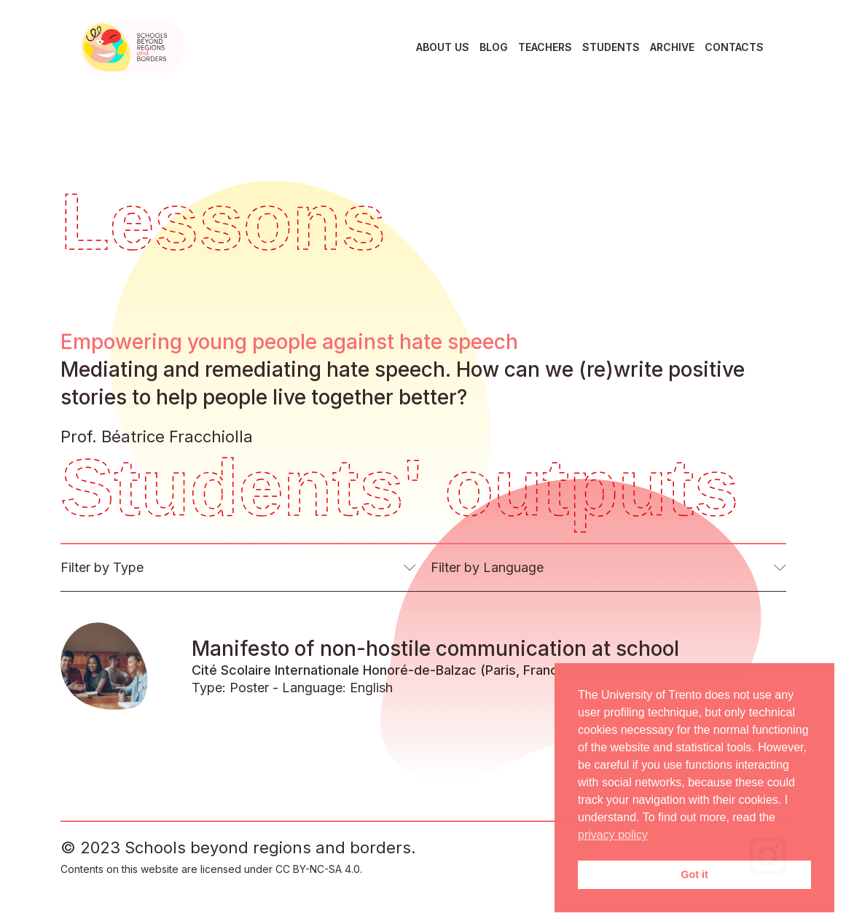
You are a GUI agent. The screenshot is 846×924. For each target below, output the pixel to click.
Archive (672, 47)
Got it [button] (694, 874)
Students (611, 47)
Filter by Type (102, 567)
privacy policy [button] (613, 835)
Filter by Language (487, 567)
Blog (493, 47)
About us (442, 47)
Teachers (545, 47)
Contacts (734, 47)
